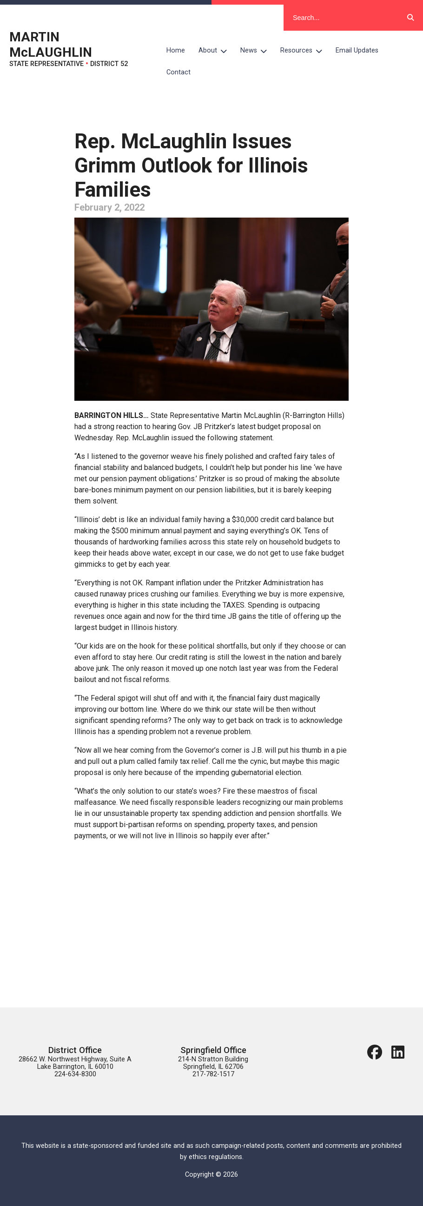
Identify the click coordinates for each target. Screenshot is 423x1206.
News (257, 50)
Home (175, 50)
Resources (304, 50)
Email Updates (357, 50)
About (216, 50)
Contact (178, 72)
